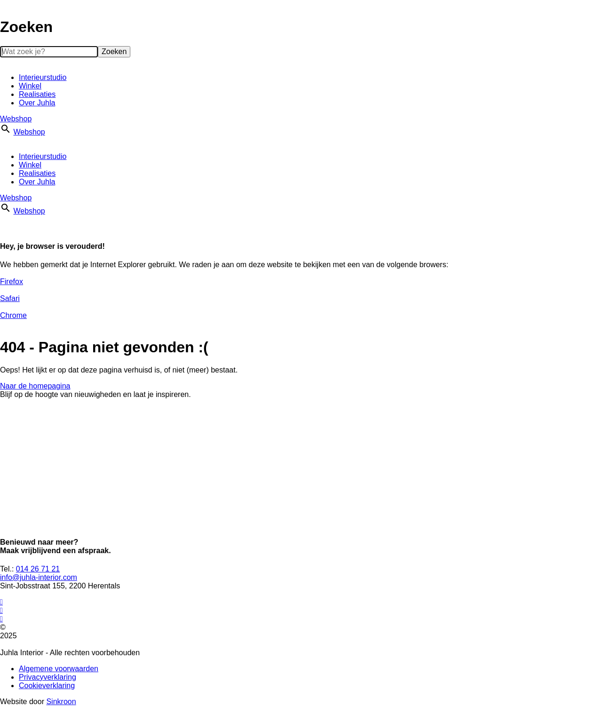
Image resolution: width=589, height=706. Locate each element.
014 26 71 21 (38, 569)
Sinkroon (61, 702)
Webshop (16, 119)
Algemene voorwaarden (58, 669)
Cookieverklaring (47, 686)
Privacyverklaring (47, 677)
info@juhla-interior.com (38, 577)
